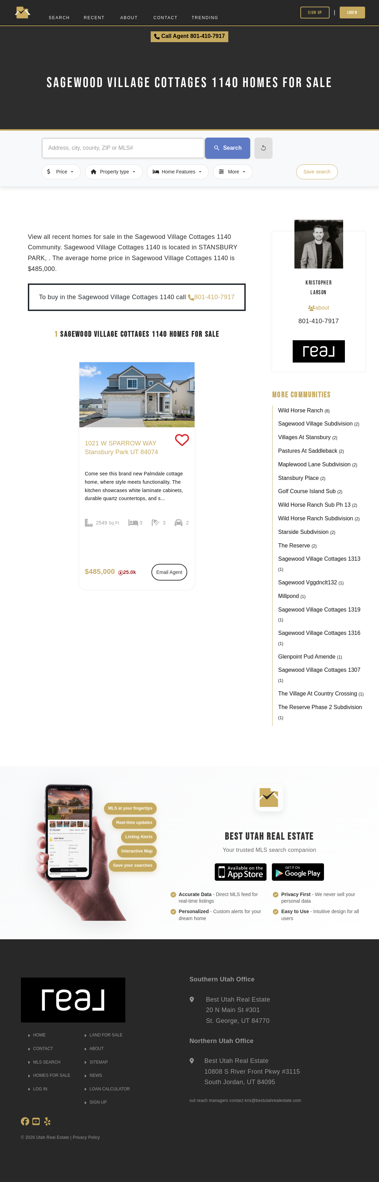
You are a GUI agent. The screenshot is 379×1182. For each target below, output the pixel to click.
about (318, 308)
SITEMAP (96, 1062)
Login (352, 12)
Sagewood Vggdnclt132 (311, 582)
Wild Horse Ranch (304, 410)
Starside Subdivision (306, 532)
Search (59, 17)
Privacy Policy (86, 1137)
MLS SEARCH (44, 1062)
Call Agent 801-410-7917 (189, 36)
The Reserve (297, 546)
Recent (94, 17)
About (129, 17)
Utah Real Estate (52, 1137)
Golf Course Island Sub (310, 491)
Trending (205, 17)
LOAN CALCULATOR (107, 1089)
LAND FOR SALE (103, 1035)
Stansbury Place (301, 478)
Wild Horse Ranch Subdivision (319, 518)
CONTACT (40, 1048)
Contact (165, 17)
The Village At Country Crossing (321, 694)
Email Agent (169, 572)
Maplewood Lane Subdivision (317, 464)
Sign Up (315, 12)
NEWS (93, 1075)
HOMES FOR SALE (49, 1075)
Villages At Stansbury (307, 437)
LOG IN (37, 1089)
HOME (37, 1035)
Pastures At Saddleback (311, 451)
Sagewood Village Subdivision (318, 424)
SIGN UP (95, 1102)
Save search (317, 171)
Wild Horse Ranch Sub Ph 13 (317, 505)
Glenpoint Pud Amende (310, 657)
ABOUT (94, 1048)
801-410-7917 (211, 297)
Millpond (292, 596)
